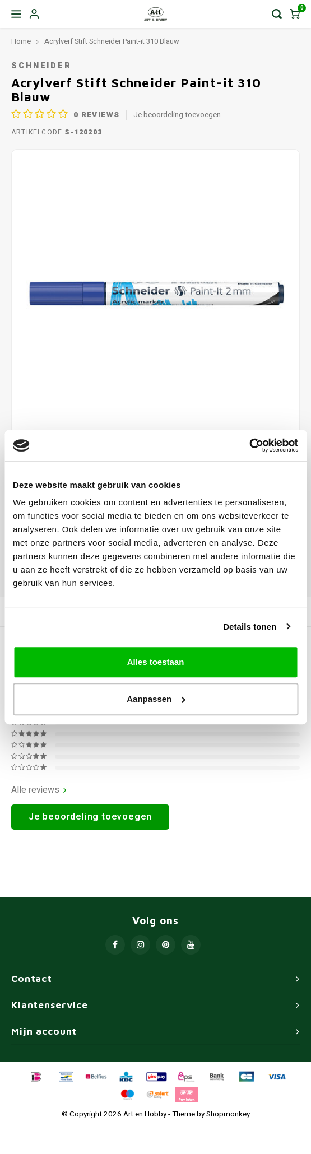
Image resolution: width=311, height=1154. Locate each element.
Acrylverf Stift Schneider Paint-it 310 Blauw (111, 41)
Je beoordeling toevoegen (177, 115)
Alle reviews (39, 790)
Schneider (41, 66)
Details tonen (249, 626)
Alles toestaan (155, 662)
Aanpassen (156, 699)
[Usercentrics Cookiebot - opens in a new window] (249, 445)
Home (21, 41)
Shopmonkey (228, 1114)
